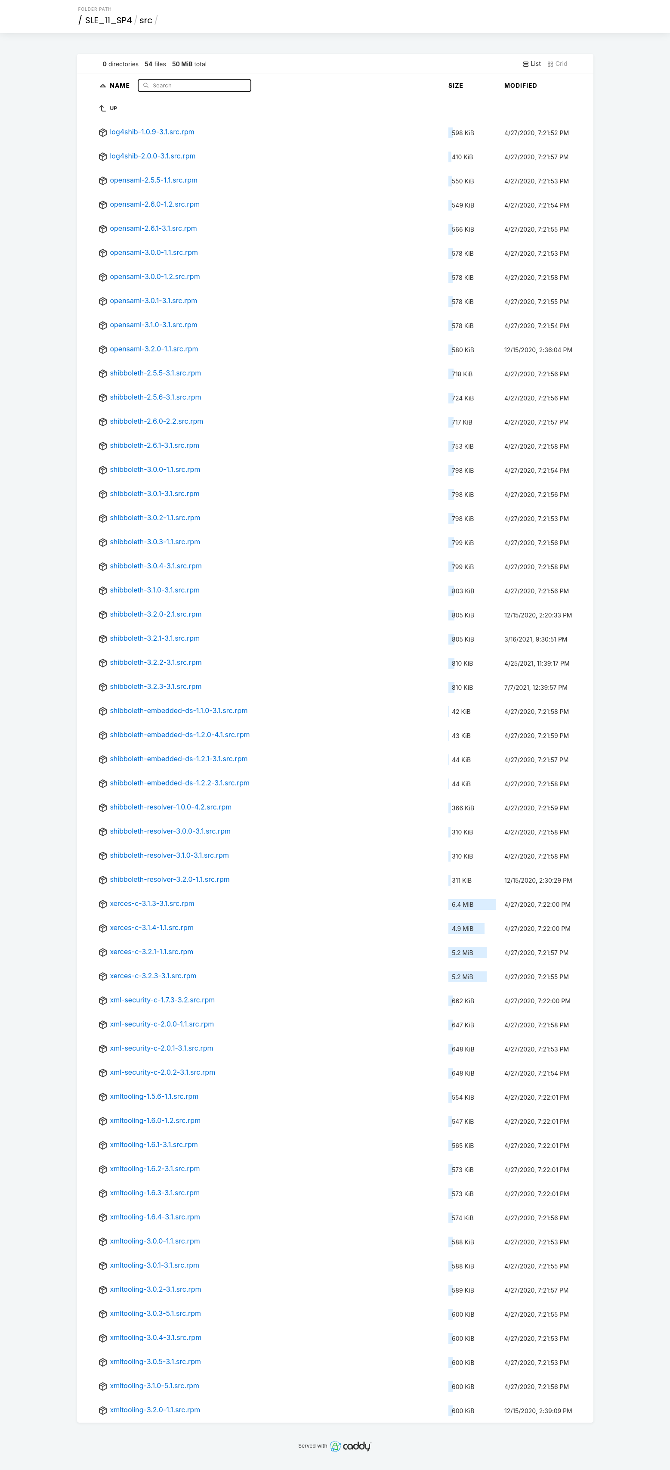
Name (121, 85)
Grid (557, 64)
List (531, 64)
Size (455, 85)
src (145, 20)
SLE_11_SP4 (108, 20)
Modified (520, 85)
